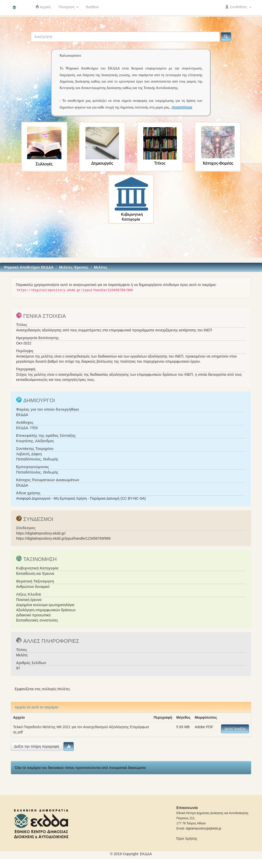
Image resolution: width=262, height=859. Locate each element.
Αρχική (43, 7)
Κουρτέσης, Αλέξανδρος (35, 441)
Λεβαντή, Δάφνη (29, 454)
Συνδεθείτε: (238, 7)
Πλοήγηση (68, 7)
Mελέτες (100, 267)
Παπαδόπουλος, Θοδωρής (37, 459)
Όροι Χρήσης (186, 838)
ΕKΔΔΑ (146, 854)
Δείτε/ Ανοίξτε (235, 729)
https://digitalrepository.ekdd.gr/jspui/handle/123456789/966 (63, 538)
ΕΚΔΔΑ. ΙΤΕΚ (27, 428)
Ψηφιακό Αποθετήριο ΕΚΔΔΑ (28, 267)
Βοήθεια (92, 7)
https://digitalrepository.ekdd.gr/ (41, 533)
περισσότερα (182, 107)
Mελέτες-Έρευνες (73, 267)
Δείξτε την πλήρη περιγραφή (36, 746)
